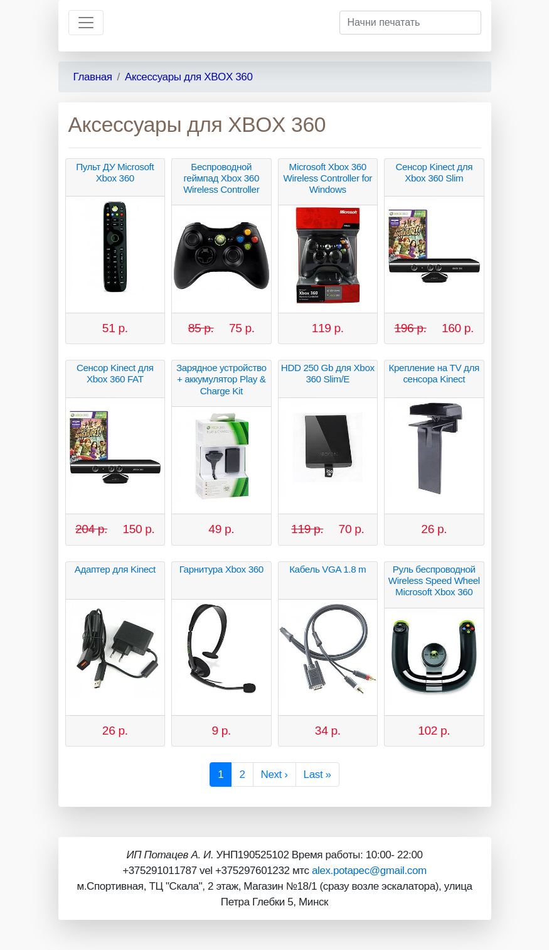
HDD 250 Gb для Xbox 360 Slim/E (328, 373)
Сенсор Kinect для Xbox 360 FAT (115, 373)
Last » (317, 774)
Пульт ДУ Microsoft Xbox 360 (115, 172)
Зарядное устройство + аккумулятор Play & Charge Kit (221, 379)
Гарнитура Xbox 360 (221, 569)
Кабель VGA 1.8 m (327, 569)
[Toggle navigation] (86, 22)
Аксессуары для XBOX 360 (189, 77)
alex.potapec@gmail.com (369, 871)
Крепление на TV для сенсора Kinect (434, 373)
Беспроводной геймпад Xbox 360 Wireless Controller (221, 178)
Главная (92, 77)
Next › (274, 774)
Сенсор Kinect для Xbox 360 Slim (433, 172)
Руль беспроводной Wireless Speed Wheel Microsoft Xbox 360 (434, 580)
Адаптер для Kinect (115, 569)
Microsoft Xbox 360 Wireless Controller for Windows (327, 178)
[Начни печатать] (410, 23)
